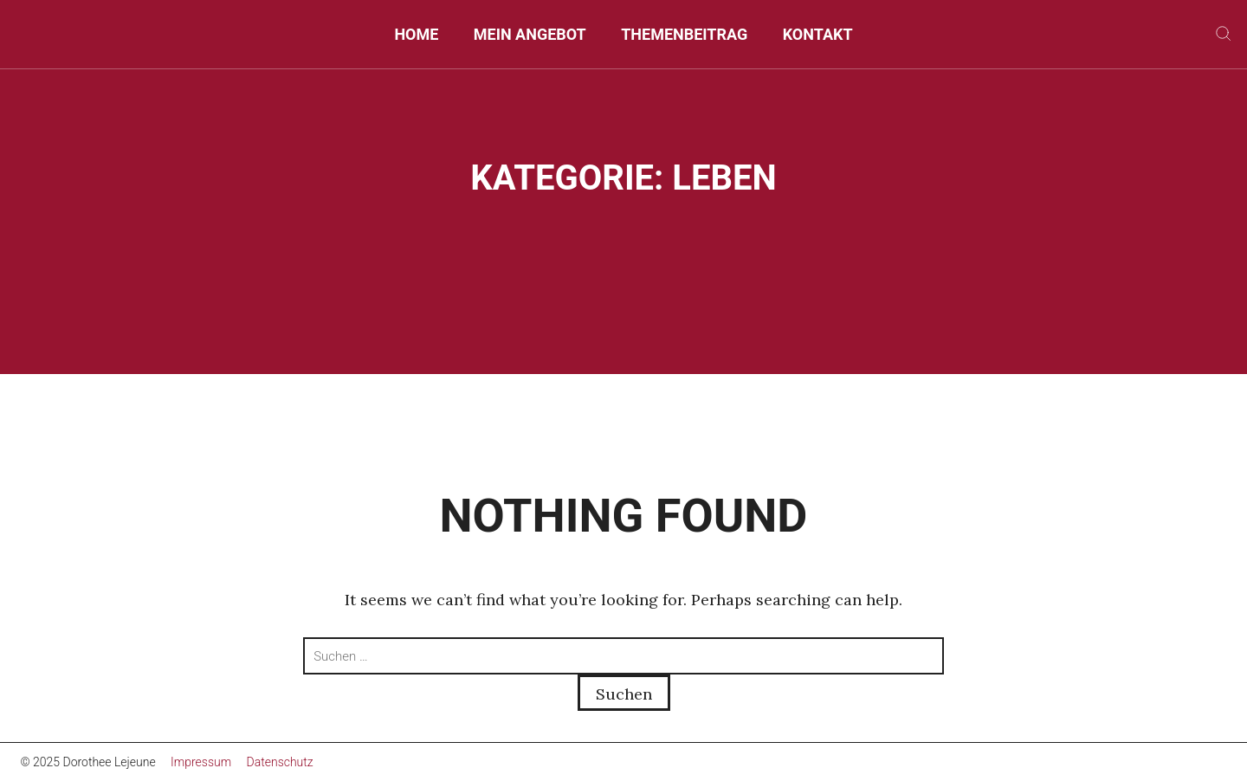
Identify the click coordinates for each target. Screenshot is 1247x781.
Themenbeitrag (684, 34)
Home (416, 34)
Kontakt (818, 34)
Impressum (201, 762)
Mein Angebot (530, 34)
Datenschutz (280, 762)
